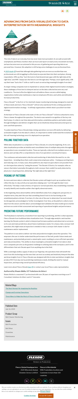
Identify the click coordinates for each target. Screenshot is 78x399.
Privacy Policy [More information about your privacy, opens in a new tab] (45, 391)
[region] (39, 391)
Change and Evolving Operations (17, 292)
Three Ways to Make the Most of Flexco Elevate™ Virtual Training (29, 296)
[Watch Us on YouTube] (45, 381)
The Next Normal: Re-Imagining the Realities (21, 288)
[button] (53, 3)
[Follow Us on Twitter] (39, 381)
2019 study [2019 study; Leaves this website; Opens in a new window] (9, 71)
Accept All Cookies (45, 395)
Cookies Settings (30, 395)
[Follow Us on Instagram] (51, 381)
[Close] (74, 387)
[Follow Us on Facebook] (32, 381)
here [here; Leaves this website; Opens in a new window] (29, 267)
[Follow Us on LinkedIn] (26, 381)
